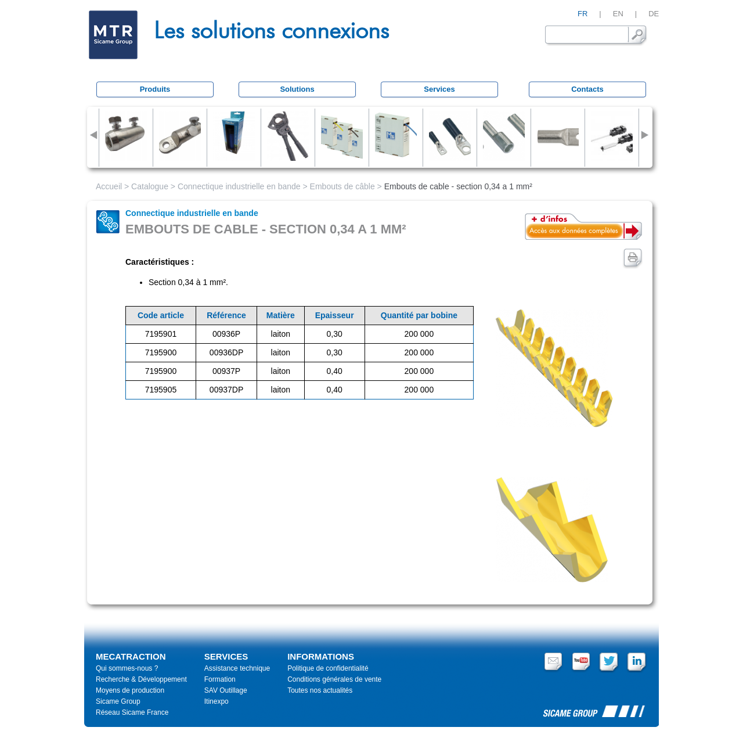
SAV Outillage (225, 690)
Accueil (109, 186)
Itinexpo (216, 701)
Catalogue (149, 186)
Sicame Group (118, 701)
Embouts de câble (342, 186)
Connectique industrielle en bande (239, 186)
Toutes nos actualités (319, 690)
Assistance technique (237, 668)
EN (618, 13)
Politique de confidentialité (327, 668)
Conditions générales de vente (334, 679)
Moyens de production (130, 690)
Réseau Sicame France (132, 712)
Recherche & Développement (141, 679)
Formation (220, 679)
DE (653, 13)
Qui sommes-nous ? (127, 668)
